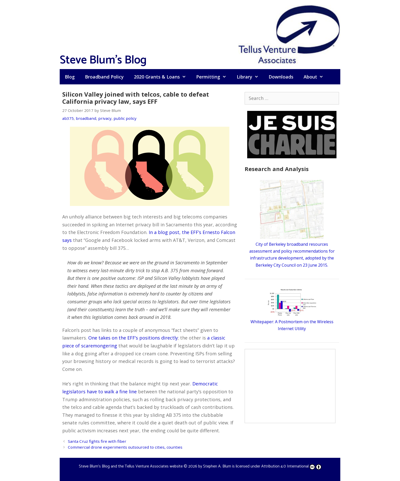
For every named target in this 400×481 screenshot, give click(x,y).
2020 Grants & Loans (162, 76)
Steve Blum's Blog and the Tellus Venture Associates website (131, 466)
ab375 (68, 118)
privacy (104, 118)
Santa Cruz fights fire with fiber (97, 441)
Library (250, 76)
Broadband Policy (104, 77)
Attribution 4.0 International (291, 466)
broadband (86, 118)
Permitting (213, 76)
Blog (70, 77)
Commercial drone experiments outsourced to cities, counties (125, 447)
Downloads (281, 77)
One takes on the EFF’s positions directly (133, 338)
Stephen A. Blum (217, 466)
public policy (125, 118)
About (316, 76)
